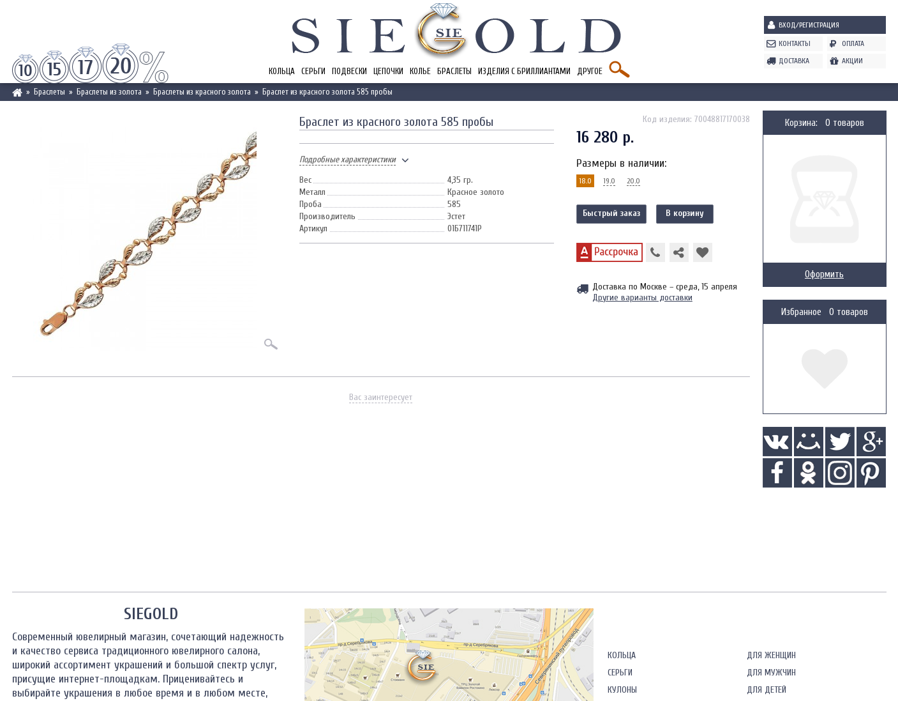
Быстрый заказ (611, 213)
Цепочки (388, 71)
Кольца (282, 71)
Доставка (794, 60)
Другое (589, 71)
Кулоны (622, 689)
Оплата (853, 43)
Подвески (349, 71)
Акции (852, 60)
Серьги (313, 71)
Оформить (824, 274)
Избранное (801, 312)
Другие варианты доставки (642, 297)
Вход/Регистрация (809, 24)
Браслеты (454, 71)
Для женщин (771, 655)
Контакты (795, 43)
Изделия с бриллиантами (524, 71)
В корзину (685, 213)
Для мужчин (771, 672)
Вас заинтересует (380, 397)
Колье (420, 71)
